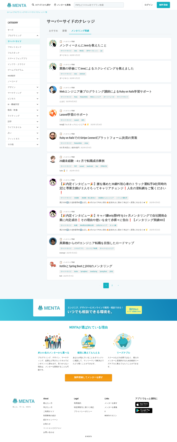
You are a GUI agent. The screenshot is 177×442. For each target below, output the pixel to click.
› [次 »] (118, 285)
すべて (11, 30)
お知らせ (47, 424)
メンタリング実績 (80, 31)
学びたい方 (47, 407)
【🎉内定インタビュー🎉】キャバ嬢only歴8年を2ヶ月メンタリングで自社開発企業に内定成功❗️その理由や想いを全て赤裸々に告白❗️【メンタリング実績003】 (113, 218)
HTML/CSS (104, 166)
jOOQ (111, 271)
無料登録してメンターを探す (88, 377)
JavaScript (90, 166)
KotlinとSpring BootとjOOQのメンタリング (85, 266)
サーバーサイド (14, 41)
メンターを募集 (62, 5)
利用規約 (77, 403)
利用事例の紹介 (49, 415)
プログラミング (19, 12)
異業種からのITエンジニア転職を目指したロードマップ (96, 243)
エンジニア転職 (91, 248)
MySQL (82, 51)
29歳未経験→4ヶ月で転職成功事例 (81, 161)
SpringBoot (84, 271)
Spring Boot (103, 271)
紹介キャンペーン (50, 420)
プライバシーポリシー (83, 411)
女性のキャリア (101, 225)
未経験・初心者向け (89, 198)
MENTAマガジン (111, 415)
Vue (97, 166)
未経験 (76, 198)
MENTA (89, 436)
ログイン (149, 5)
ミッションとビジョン (52, 428)
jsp (101, 51)
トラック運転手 (121, 198)
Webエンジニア (95, 97)
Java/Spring (93, 271)
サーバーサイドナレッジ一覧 (36, 12)
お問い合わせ (48, 432)
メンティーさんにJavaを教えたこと (83, 45)
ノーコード (13, 81)
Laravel (76, 120)
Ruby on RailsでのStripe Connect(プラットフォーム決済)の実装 (98, 138)
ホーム (9, 12)
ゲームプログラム (15, 70)
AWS (82, 120)
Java (75, 51)
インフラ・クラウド (16, 64)
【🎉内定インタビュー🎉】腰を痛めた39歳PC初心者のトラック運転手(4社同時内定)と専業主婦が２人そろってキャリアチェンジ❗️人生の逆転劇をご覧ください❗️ (112, 188)
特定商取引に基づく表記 (84, 407)
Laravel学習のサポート (74, 114)
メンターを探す (111, 403)
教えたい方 (47, 403)
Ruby (75, 97)
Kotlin (76, 271)
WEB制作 (11, 76)
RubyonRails (84, 97)
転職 (75, 225)
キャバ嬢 (113, 225)
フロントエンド (14, 47)
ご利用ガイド (48, 411)
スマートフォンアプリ (17, 58)
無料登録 (163, 5)
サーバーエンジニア (107, 248)
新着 (64, 31)
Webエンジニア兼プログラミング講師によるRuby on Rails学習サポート (105, 91)
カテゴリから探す (41, 5)
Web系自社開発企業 (87, 225)
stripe (86, 143)
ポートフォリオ (109, 97)
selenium (82, 74)
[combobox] (99, 4)
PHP (75, 166)
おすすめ (53, 31)
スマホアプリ (79, 248)
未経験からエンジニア (106, 198)
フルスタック (13, 53)
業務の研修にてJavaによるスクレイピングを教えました (96, 68)
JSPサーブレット (92, 51)
